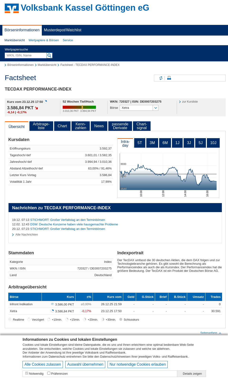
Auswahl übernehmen (85, 364)
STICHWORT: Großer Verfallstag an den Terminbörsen (67, 220)
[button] (15, 40)
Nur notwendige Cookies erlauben (137, 364)
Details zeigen (192, 373)
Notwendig (36, 373)
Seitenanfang (211, 333)
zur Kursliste (190, 101)
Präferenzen (59, 373)
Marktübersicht (15, 40)
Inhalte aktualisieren (160, 78)
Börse (114, 107)
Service (68, 40)
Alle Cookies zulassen (42, 364)
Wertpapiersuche (16, 49)
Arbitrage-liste (41, 126)
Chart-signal (142, 126)
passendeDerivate (120, 126)
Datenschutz (57, 356)
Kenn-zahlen (80, 126)
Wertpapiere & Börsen (43, 40)
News (99, 126)
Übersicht (17, 127)
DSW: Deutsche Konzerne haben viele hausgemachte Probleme (74, 224)
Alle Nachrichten (26, 234)
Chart (62, 126)
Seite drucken (169, 78)
